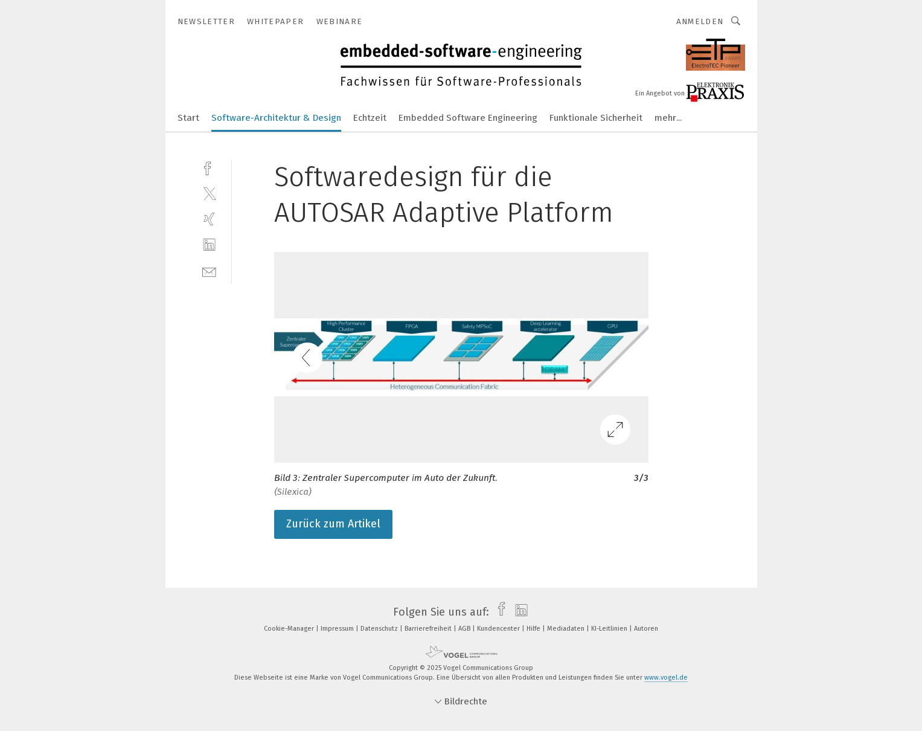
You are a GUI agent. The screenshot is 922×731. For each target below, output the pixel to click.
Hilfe (534, 629)
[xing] (209, 219)
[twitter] (209, 193)
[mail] (209, 271)
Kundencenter (499, 629)
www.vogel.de (666, 677)
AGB (465, 629)
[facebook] (209, 167)
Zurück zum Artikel (333, 523)
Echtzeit (369, 117)
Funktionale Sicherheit (595, 117)
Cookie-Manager (290, 629)
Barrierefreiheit (429, 629)
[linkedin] (209, 245)
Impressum (338, 629)
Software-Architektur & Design (276, 117)
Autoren (646, 629)
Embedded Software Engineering (468, 117)
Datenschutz (380, 629)
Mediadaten (566, 629)
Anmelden (700, 21)
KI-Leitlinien (610, 629)
